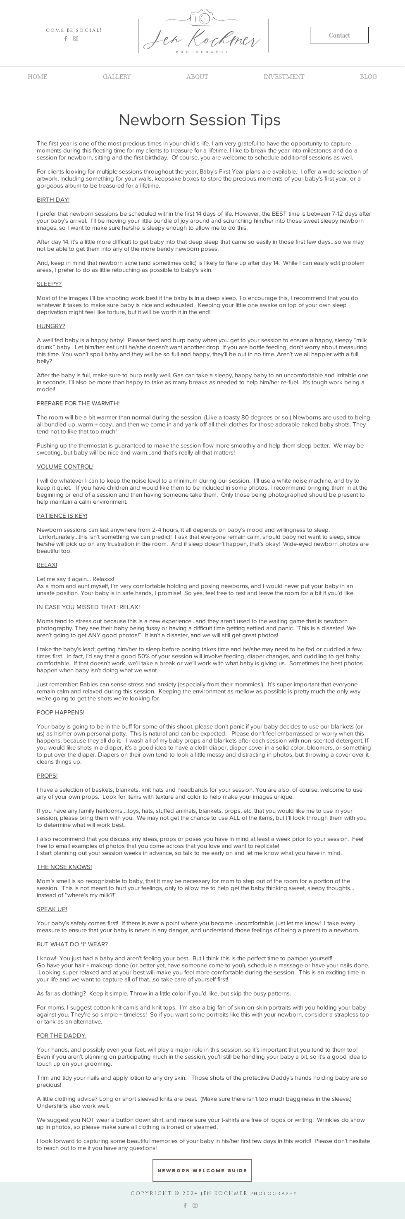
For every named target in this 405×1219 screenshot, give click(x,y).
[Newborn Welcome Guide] (202, 1170)
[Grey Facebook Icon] (65, 38)
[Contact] (339, 35)
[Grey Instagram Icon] (75, 38)
